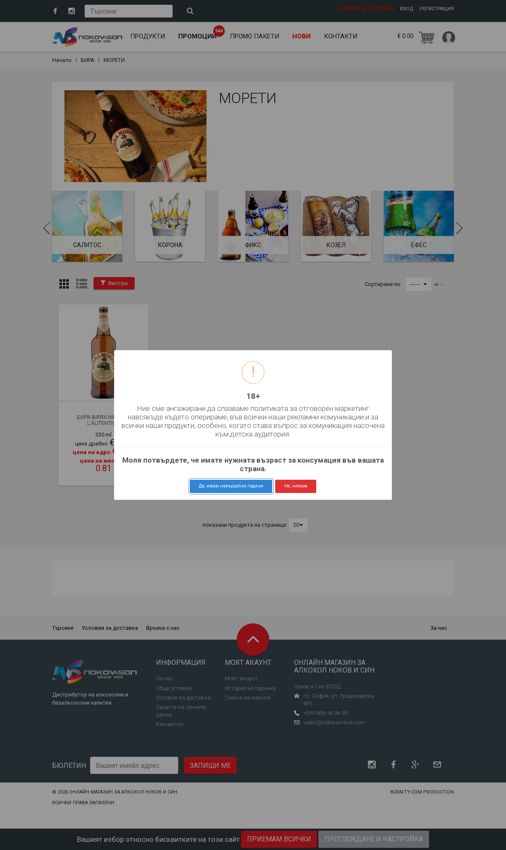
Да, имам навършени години (231, 486)
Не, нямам (295, 486)
